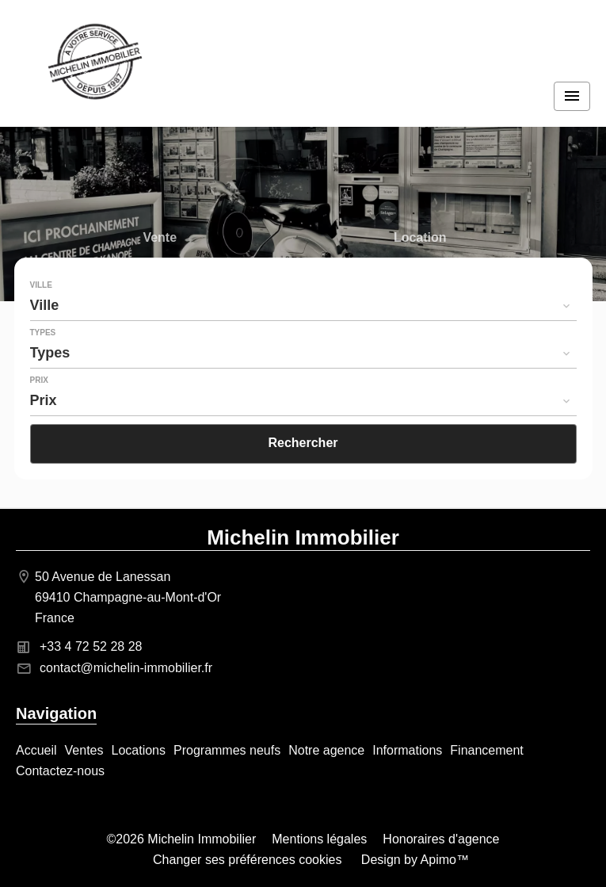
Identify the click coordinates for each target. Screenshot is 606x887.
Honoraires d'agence (441, 839)
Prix (39, 380)
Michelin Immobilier (303, 537)
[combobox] (303, 305)
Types (43, 333)
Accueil (95, 63)
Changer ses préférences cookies (247, 859)
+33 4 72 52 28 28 (91, 646)
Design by (413, 859)
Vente (160, 239)
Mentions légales (319, 839)
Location (420, 239)
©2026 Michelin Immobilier (182, 839)
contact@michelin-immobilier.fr (126, 668)
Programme (159, 271)
